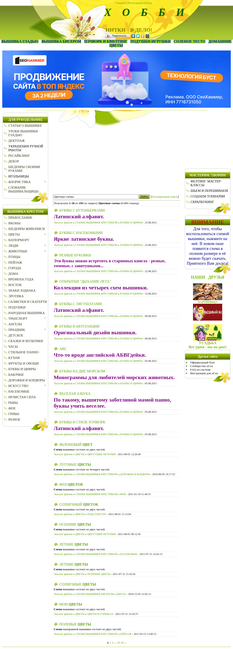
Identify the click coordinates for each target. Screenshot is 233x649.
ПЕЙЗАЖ (125, 634)
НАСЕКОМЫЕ (129, 554)
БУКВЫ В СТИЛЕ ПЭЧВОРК (82, 422)
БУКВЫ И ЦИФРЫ (131, 222)
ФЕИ (123, 494)
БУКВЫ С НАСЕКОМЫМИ (80, 233)
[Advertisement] (116, 159)
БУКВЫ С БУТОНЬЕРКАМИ (82, 210)
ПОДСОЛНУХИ (96, 514)
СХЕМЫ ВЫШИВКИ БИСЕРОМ (94, 594)
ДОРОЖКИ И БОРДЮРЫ (135, 474)
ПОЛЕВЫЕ (75, 624)
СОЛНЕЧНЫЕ (77, 584)
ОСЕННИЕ (75, 524)
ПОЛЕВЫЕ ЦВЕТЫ (99, 574)
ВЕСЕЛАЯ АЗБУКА (75, 394)
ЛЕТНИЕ (73, 544)
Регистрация (136, 2)
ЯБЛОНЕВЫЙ (76, 444)
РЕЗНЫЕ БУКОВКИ (75, 255)
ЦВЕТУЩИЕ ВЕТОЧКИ (101, 454)
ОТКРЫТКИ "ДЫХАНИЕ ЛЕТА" (85, 281)
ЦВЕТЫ (80, 454)
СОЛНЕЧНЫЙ (78, 504)
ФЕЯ (71, 484)
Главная (120, 2)
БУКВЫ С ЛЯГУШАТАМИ (80, 304)
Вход (149, 2)
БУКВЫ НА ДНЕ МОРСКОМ (82, 371)
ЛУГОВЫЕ (75, 464)
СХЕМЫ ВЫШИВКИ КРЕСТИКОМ (96, 222)
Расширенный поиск (165, 196)
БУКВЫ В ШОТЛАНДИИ (79, 326)
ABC (63, 349)
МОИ (70, 604)
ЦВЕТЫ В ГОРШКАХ (100, 614)
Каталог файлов (63, 222)
